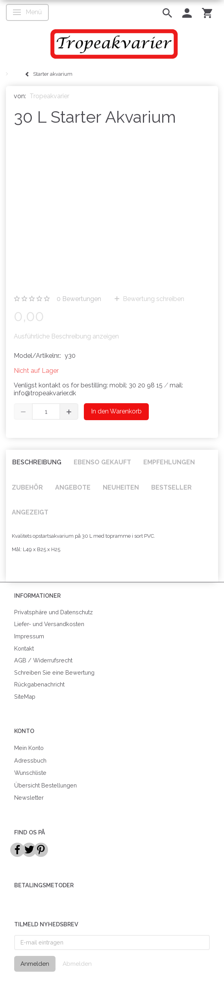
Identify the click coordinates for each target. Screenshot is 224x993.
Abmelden (77, 963)
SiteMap (24, 696)
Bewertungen (79, 299)
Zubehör (27, 487)
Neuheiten (121, 487)
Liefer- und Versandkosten (49, 624)
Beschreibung (36, 462)
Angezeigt (30, 512)
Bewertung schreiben (152, 299)
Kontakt (24, 648)
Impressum (29, 636)
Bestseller (171, 487)
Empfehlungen (169, 462)
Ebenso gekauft (102, 462)
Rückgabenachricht (39, 684)
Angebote (73, 487)
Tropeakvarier (49, 96)
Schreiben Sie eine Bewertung (54, 672)
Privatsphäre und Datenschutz (53, 612)
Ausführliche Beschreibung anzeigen (66, 336)
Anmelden (34, 963)
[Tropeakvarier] (112, 44)
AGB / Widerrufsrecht (43, 660)
